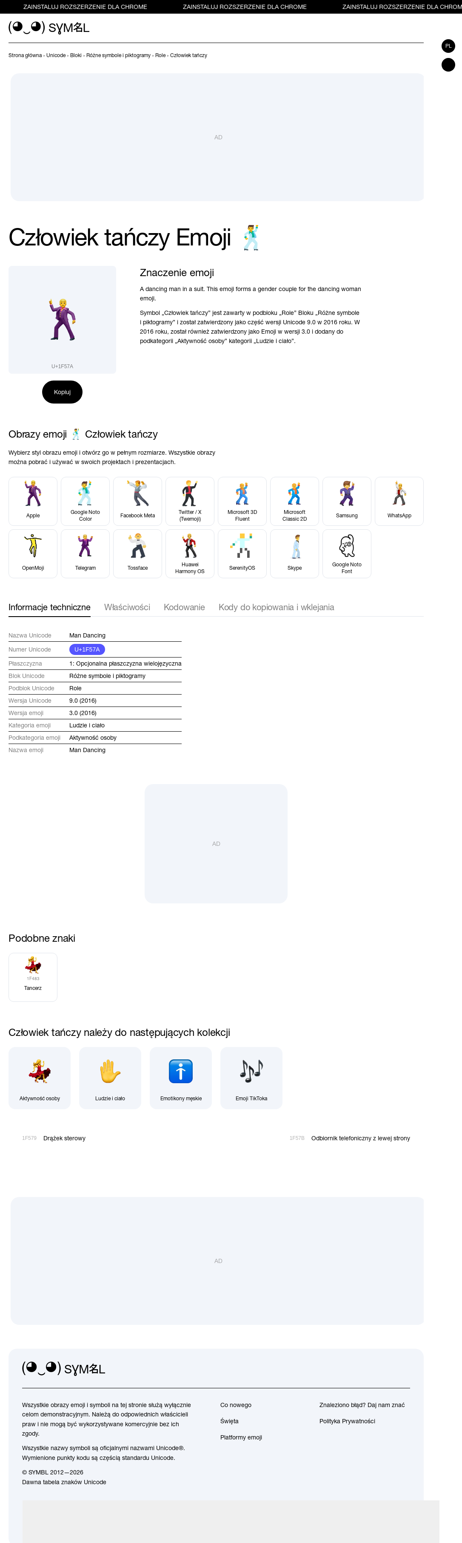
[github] (384, 1369)
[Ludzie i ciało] (110, 1078)
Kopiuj (62, 392)
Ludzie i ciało (87, 725)
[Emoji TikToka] (251, 1078)
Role (75, 688)
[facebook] (403, 1369)
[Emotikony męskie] (181, 1078)
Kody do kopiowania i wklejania (276, 607)
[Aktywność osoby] (40, 1078)
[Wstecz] (403, 55)
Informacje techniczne (50, 607)
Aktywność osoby (93, 737)
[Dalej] (419, 55)
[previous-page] (25, 55)
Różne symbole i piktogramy (107, 675)
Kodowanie (184, 607)
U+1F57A (87, 649)
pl (448, 46)
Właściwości (127, 607)
